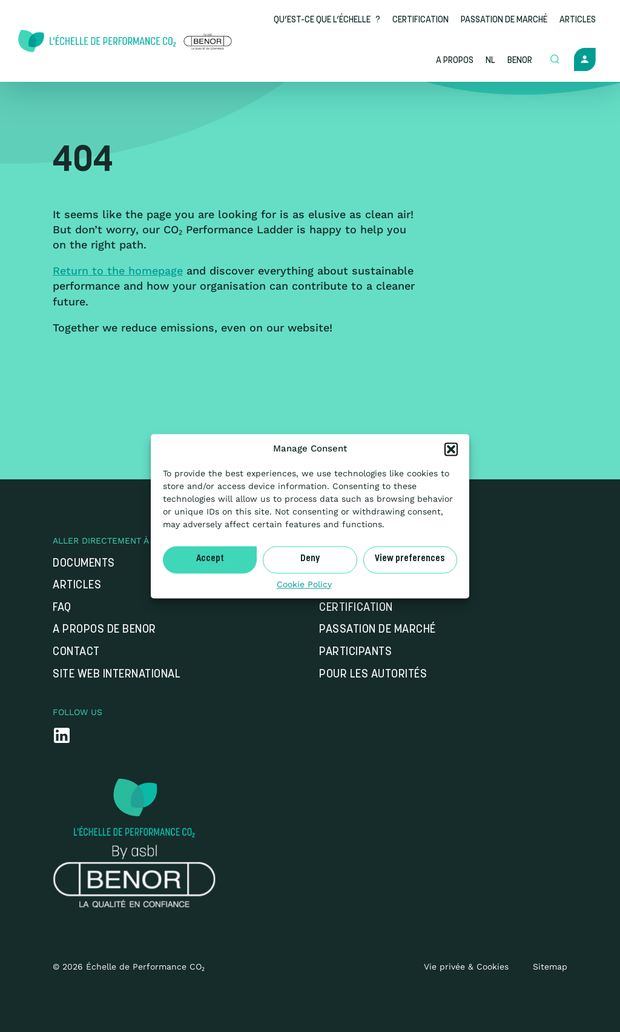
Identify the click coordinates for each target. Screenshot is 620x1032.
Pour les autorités (373, 675)
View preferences (410, 559)
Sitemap (550, 966)
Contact (76, 652)
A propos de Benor (104, 630)
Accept (210, 559)
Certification (356, 608)
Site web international (116, 675)
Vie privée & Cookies (466, 966)
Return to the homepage (118, 270)
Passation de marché (377, 630)
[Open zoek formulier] (556, 60)
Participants (355, 652)
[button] (451, 449)
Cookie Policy (304, 584)
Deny (310, 559)
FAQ (62, 608)
